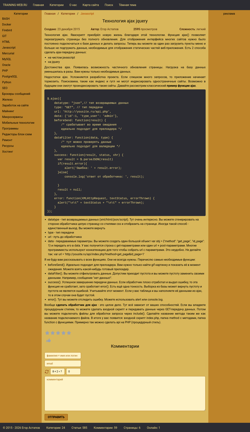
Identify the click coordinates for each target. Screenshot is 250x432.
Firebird (7, 30)
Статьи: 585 (79, 427)
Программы (10, 128)
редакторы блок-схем (17, 134)
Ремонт (7, 140)
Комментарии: (105, 427)
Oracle (6, 65)
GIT (4, 36)
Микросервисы (12, 117)
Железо (7, 99)
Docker (6, 24)
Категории (57, 5)
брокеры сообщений (16, 94)
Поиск (109, 5)
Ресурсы (8, 146)
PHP (5, 70)
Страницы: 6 (132, 427)
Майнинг (8, 111)
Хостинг (7, 151)
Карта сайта (91, 5)
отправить (56, 417)
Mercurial (8, 53)
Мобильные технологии (18, 122)
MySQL (6, 59)
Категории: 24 (55, 427)
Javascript (9, 47)
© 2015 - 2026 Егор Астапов (21, 427)
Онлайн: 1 (153, 427)
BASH (6, 18)
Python (6, 82)
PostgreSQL (9, 76)
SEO (5, 88)
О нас (73, 5)
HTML (6, 42)
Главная (38, 5)
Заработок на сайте (15, 105)
